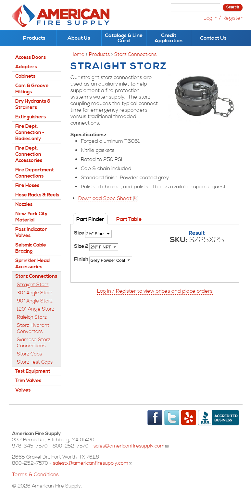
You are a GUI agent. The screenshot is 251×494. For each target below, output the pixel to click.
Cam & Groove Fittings (32, 89)
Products (34, 38)
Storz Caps (29, 354)
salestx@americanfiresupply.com (92, 463)
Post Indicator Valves (31, 232)
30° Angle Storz (35, 293)
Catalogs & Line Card (124, 38)
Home (77, 54)
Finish (81, 259)
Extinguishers (30, 117)
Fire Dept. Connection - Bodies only (29, 132)
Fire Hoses (27, 185)
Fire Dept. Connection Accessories (28, 154)
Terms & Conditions (35, 474)
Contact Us (213, 38)
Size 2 (81, 246)
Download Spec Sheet (105, 198)
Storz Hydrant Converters (33, 328)
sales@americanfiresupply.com (131, 446)
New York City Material (31, 217)
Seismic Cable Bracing (30, 248)
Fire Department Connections (34, 173)
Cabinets (25, 76)
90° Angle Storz (35, 301)
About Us (79, 38)
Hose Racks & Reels (37, 195)
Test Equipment (32, 371)
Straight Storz (33, 285)
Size (79, 233)
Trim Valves (28, 381)
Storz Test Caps (35, 362)
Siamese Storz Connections (33, 343)
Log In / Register (223, 18)
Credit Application (168, 38)
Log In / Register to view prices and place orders (155, 291)
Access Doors (30, 57)
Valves (23, 390)
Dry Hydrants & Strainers (33, 104)
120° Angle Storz (35, 309)
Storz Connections (135, 54)
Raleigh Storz (32, 317)
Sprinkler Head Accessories (32, 264)
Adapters (26, 67)
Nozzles (23, 204)
